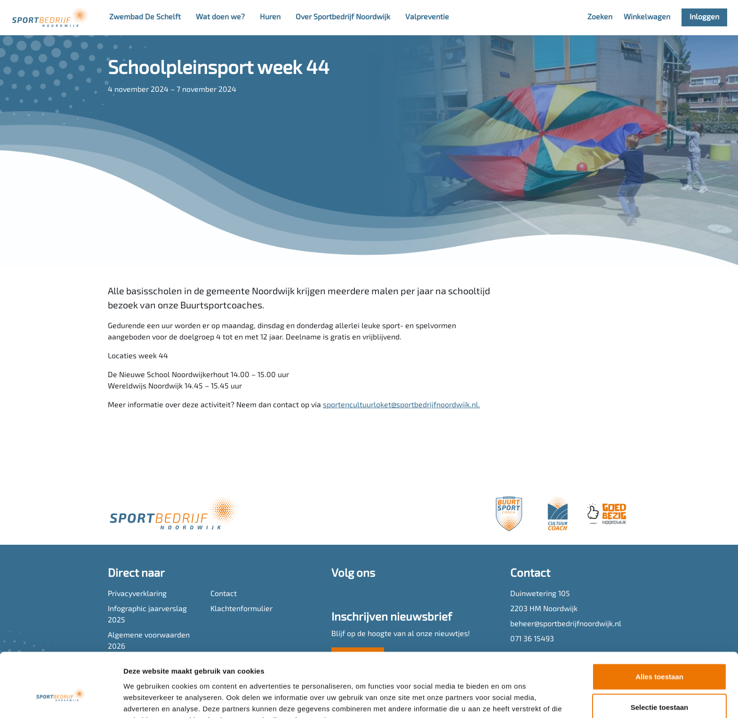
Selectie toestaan (660, 657)
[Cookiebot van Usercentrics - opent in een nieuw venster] (61, 700)
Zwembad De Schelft (145, 17)
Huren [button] (270, 17)
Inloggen (704, 17)
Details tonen (508, 699)
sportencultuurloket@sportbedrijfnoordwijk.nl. (401, 405)
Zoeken (599, 17)
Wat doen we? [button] (220, 17)
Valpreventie (427, 17)
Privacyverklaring (137, 594)
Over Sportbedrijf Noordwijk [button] (343, 17)
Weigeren (659, 687)
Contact (223, 594)
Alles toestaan (659, 625)
